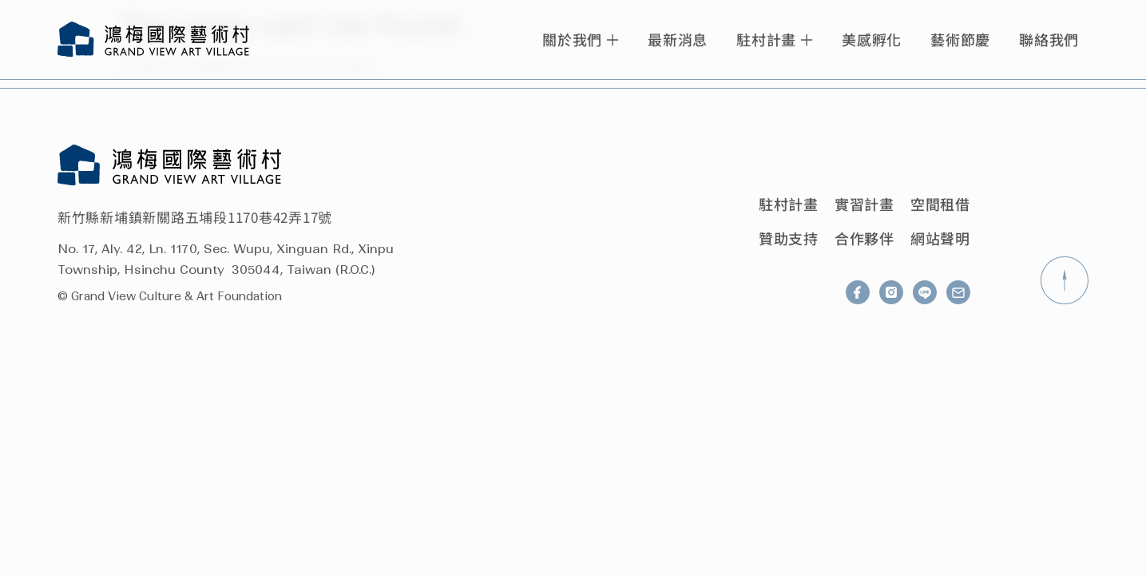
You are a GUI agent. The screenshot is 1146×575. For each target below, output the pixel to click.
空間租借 (940, 203)
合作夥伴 (864, 238)
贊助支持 (789, 238)
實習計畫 (864, 203)
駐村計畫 (789, 203)
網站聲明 (940, 238)
